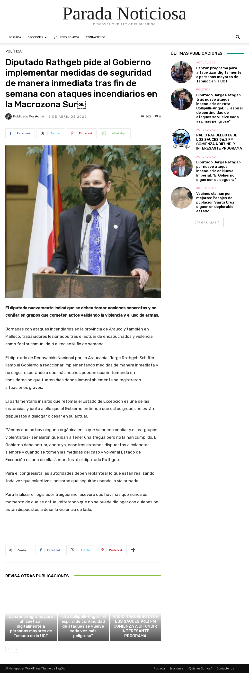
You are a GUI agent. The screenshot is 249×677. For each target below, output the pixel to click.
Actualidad (30, 621)
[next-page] (16, 653)
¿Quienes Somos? (66, 37)
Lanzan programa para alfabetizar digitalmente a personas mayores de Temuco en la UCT (30, 633)
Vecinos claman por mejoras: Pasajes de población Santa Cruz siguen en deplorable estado (215, 202)
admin (40, 116)
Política (13, 51)
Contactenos (96, 37)
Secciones (37, 37)
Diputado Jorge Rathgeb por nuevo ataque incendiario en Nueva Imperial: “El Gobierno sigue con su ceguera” (218, 171)
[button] (238, 38)
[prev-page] (8, 653)
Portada (15, 37)
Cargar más (207, 222)
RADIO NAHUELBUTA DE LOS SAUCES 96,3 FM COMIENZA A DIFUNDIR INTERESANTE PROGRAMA (135, 633)
